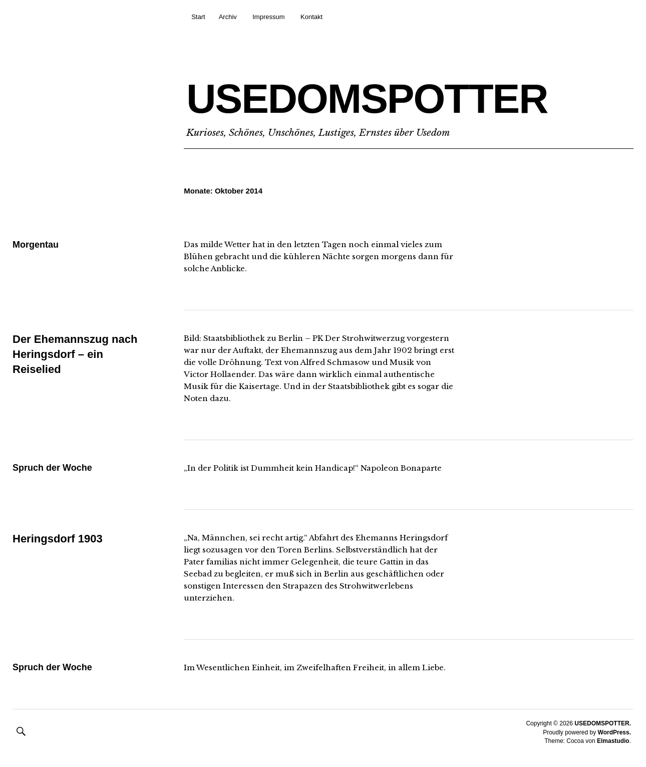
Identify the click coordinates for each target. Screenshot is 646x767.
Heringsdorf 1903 (58, 538)
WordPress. (614, 732)
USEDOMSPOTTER (366, 98)
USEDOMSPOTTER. (602, 723)
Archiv (228, 17)
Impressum (268, 17)
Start (198, 17)
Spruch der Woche (52, 468)
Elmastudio (613, 740)
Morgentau (36, 245)
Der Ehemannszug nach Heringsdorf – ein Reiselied (75, 354)
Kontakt (311, 17)
